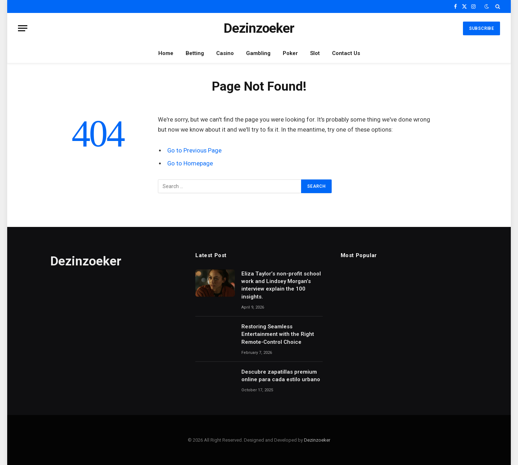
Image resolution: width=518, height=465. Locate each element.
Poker (290, 53)
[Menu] (22, 28)
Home (165, 53)
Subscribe (481, 28)
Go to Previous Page (194, 150)
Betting (195, 53)
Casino (225, 53)
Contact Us (346, 53)
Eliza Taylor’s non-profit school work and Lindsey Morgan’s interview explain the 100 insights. (281, 285)
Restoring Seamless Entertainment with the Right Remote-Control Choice (277, 334)
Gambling (258, 53)
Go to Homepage (190, 163)
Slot (315, 53)
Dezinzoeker (317, 440)
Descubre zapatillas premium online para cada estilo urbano (280, 376)
